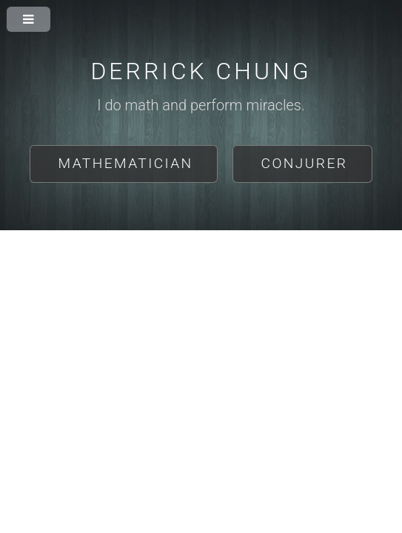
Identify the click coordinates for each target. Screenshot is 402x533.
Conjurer (304, 163)
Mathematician (125, 163)
